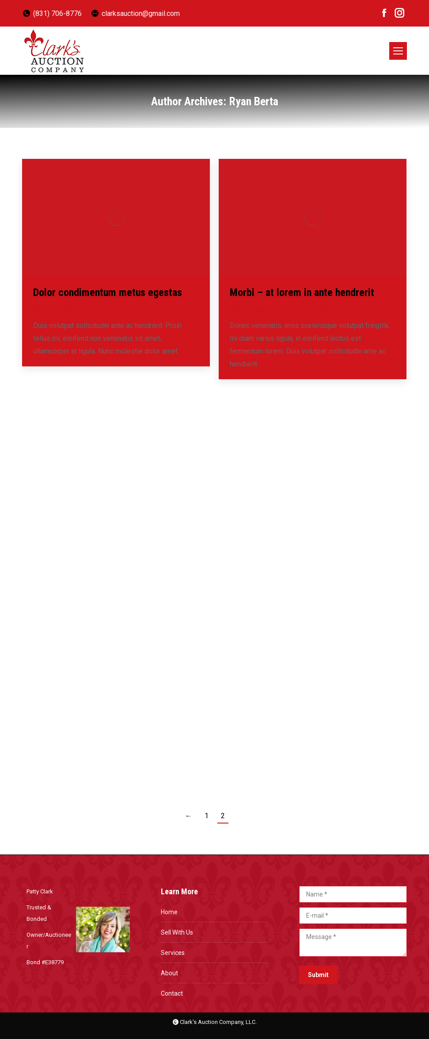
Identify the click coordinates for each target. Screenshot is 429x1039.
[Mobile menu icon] (398, 51)
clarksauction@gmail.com (135, 13)
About (169, 973)
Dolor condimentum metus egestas (107, 292)
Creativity (241, 309)
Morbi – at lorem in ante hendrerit (302, 292)
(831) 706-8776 (52, 13)
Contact (172, 993)
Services (173, 952)
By (73, 309)
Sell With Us (177, 932)
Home (169, 912)
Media (41, 309)
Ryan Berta (253, 101)
